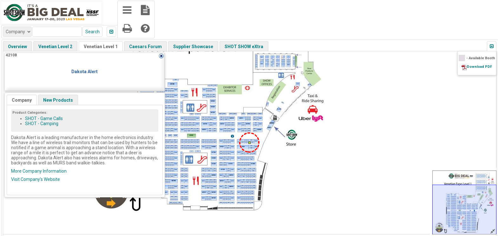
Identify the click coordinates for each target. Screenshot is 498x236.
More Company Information (39, 171)
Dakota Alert (84, 71)
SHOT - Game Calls (44, 118)
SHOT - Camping (41, 123)
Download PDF (479, 67)
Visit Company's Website (35, 179)
